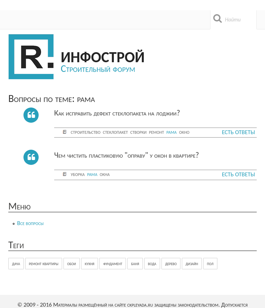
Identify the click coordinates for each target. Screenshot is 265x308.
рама (171, 132)
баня (135, 264)
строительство (85, 132)
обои (71, 264)
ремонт (156, 132)
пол (210, 264)
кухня (90, 264)
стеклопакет (115, 132)
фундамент (112, 264)
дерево (171, 264)
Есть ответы (238, 132)
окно (184, 132)
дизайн (192, 264)
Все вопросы (30, 223)
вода (152, 264)
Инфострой (103, 56)
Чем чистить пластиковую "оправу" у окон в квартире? (126, 155)
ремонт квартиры (43, 264)
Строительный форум (98, 68)
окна (105, 174)
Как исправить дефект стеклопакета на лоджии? (117, 113)
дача (16, 264)
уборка (78, 174)
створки (138, 132)
